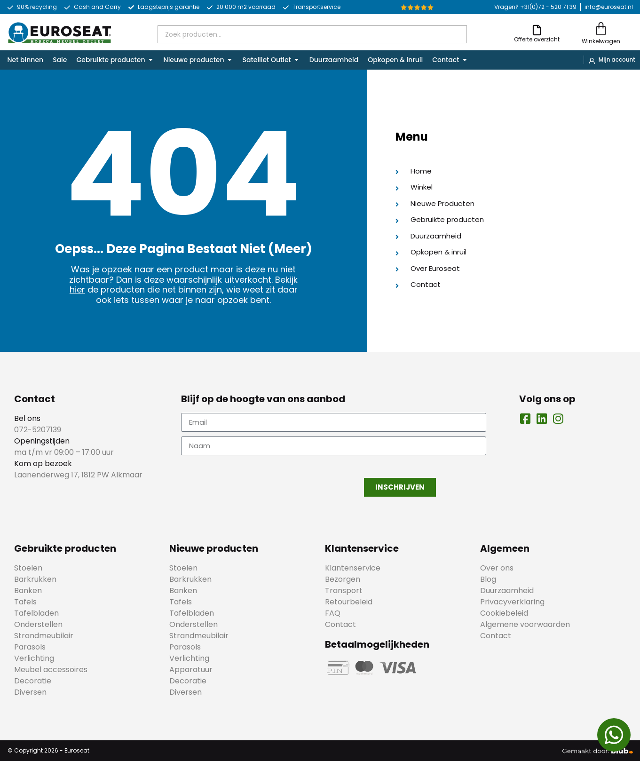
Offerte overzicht (537, 39)
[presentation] (252, 478)
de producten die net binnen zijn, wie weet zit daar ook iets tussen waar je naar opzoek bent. (191, 295)
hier (77, 289)
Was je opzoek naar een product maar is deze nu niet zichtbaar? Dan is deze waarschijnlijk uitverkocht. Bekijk (183, 274)
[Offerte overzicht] (536, 29)
